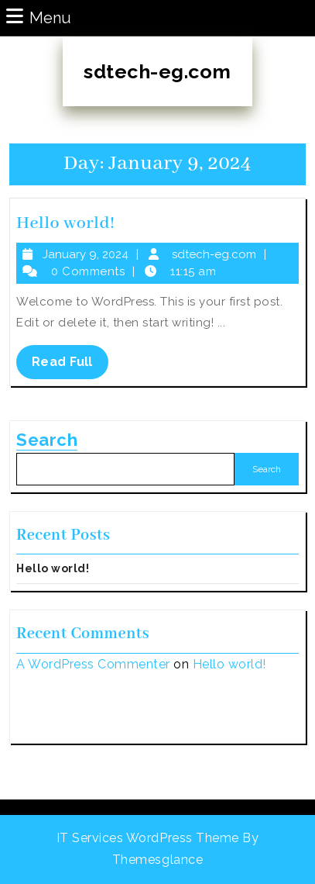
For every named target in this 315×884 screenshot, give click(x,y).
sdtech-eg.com (157, 71)
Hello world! (65, 223)
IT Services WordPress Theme (147, 837)
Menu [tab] (38, 16)
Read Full (70, 365)
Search (46, 440)
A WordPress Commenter (93, 664)
